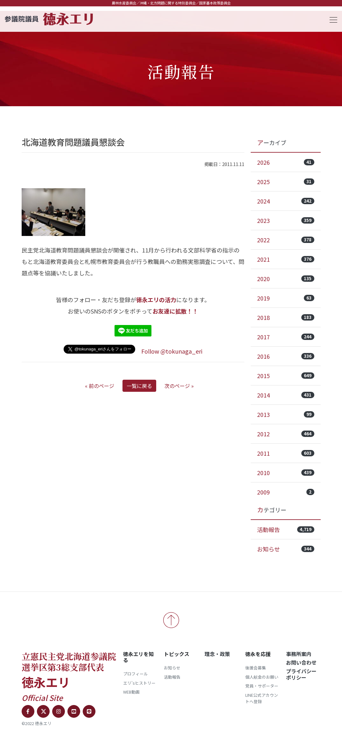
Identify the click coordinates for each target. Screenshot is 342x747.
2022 (285, 240)
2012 (285, 434)
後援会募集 (255, 668)
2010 (285, 472)
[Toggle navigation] (331, 19)
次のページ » (179, 386)
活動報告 (285, 529)
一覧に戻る (139, 386)
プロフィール (135, 674)
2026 (285, 162)
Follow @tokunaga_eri (171, 351)
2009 (285, 492)
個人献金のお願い (261, 677)
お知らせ (285, 549)
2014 (285, 395)
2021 (285, 259)
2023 (285, 220)
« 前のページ (99, 386)
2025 (285, 181)
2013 (285, 414)
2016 (285, 356)
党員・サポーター (261, 686)
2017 (285, 337)
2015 (285, 375)
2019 (285, 298)
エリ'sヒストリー (139, 683)
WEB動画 (131, 692)
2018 (285, 317)
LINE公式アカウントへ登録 (261, 698)
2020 (285, 278)
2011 (285, 453)
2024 (285, 201)
